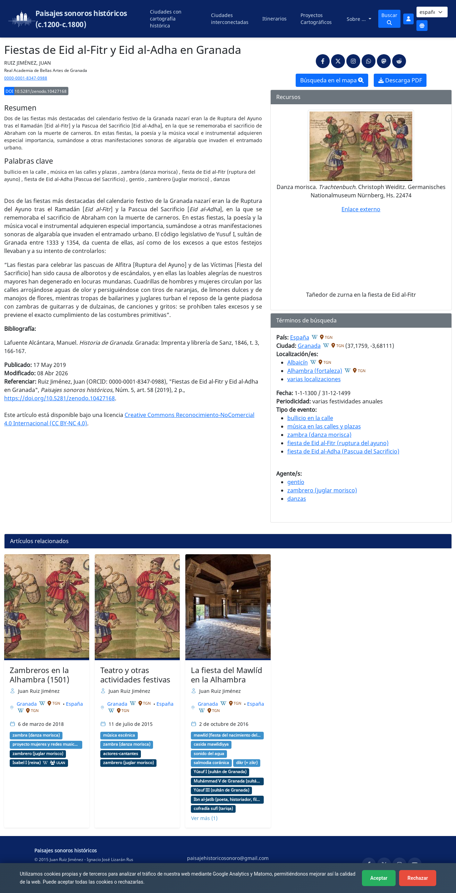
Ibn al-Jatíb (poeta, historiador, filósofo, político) (227, 799)
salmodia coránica (211, 763)
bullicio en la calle (310, 418)
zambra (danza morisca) (319, 435)
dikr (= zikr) (246, 763)
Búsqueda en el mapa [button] (332, 80)
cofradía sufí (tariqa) (213, 808)
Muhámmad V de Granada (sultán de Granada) (227, 781)
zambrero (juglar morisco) (322, 490)
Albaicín (297, 362)
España (299, 337)
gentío (295, 482)
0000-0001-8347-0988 (25, 78)
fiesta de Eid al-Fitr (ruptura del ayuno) (338, 443)
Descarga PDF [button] (400, 80)
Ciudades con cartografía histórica (165, 18)
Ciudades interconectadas (229, 18)
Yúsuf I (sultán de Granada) (220, 772)
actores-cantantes (120, 754)
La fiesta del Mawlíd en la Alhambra (226, 675)
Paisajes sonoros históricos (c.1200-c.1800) (81, 18)
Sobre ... (357, 19)
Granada (309, 346)
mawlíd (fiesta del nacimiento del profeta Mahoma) (227, 735)
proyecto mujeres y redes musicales (46, 744)
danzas (296, 498)
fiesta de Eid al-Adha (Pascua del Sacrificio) (343, 451)
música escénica (119, 735)
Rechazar (417, 878)
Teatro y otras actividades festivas (135, 675)
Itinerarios (274, 18)
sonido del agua (209, 754)
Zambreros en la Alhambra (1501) (39, 675)
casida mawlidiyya (211, 744)
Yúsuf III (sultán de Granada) (221, 790)
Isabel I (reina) (26, 763)
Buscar (389, 18)
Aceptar (378, 878)
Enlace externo (360, 209)
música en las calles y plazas (324, 426)
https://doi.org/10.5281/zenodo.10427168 (59, 398)
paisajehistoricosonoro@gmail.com (228, 858)
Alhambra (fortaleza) (314, 371)
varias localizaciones (314, 379)
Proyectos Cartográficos (316, 18)
